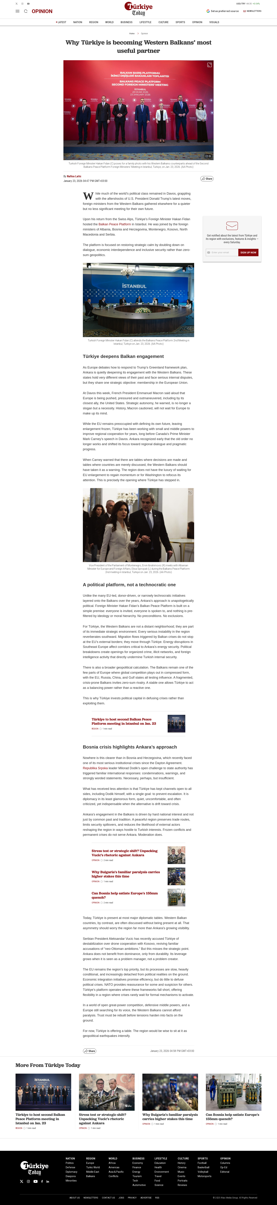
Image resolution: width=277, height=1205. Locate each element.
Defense (70, 1167)
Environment (162, 1172)
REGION (93, 22)
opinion (42, 11)
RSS (157, 1198)
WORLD (109, 22)
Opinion (144, 33)
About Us (74, 1198)
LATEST (62, 22)
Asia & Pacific (116, 1172)
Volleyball (203, 1172)
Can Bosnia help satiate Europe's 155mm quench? (125, 895)
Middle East (92, 1172)
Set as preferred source (222, 11)
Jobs (121, 1198)
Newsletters (91, 1198)
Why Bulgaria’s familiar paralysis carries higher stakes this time (126, 874)
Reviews (182, 1185)
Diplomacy (71, 1172)
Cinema (182, 1167)
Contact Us (108, 1198)
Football (202, 1163)
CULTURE (163, 22)
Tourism (137, 1176)
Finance (136, 1167)
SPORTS (180, 22)
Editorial (224, 1172)
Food (157, 1181)
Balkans (90, 1176)
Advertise (146, 1198)
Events (181, 1176)
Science (159, 1185)
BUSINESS (126, 22)
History (181, 1163)
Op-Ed (223, 1167)
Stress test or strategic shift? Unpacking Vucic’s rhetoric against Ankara (125, 853)
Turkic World (93, 1167)
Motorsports (204, 1176)
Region (95, 729)
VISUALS (214, 22)
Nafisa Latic (74, 176)
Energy (136, 1172)
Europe (90, 1163)
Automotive (139, 1185)
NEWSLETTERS (252, 11)
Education (160, 1163)
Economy (137, 1163)
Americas (114, 1167)
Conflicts (113, 1176)
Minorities (71, 1181)
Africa (112, 1163)
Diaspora (71, 1176)
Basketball (203, 1167)
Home (131, 33)
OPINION (197, 22)
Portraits (182, 1181)
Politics (70, 1163)
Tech (135, 1181)
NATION (77, 22)
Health (158, 1167)
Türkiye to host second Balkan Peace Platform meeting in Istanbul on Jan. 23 (124, 721)
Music (181, 1172)
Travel (158, 1176)
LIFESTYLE (145, 22)
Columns (225, 1163)
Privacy (132, 1198)
